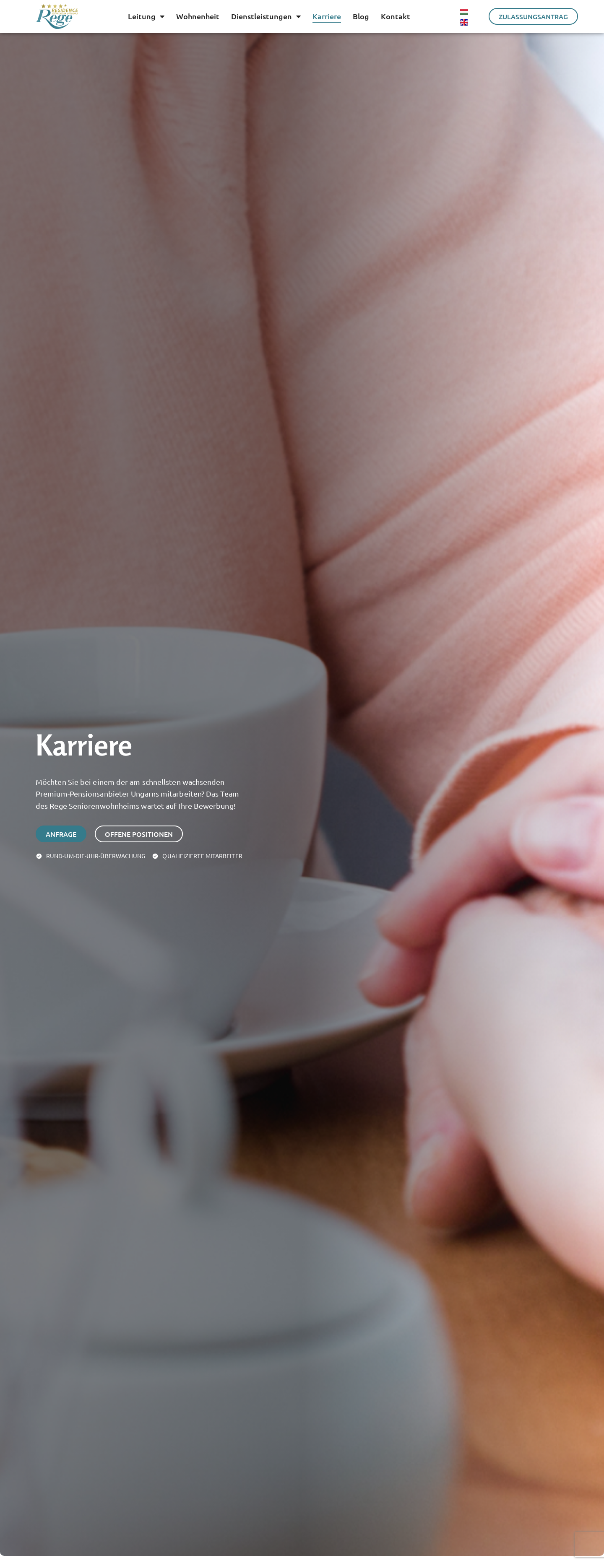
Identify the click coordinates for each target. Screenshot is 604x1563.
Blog (361, 16)
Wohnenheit (197, 16)
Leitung (146, 16)
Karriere (326, 16)
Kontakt (395, 16)
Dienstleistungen (266, 16)
